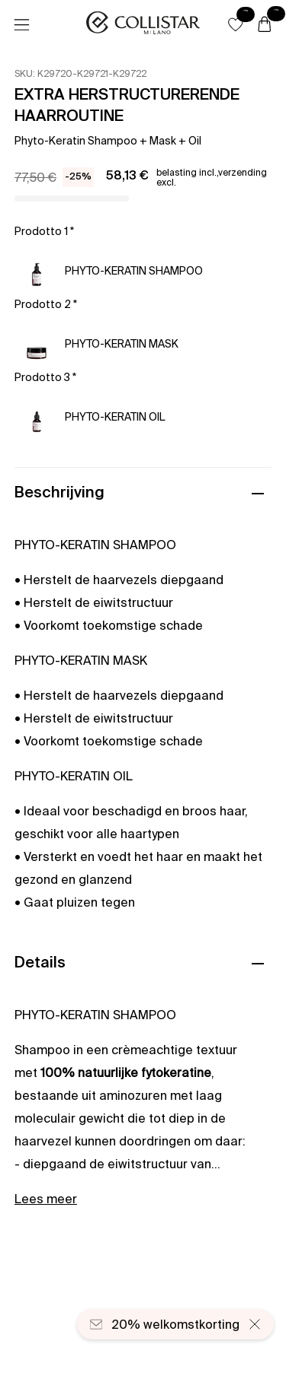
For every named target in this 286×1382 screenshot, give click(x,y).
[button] (235, 24)
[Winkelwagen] (264, 25)
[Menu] (21, 25)
